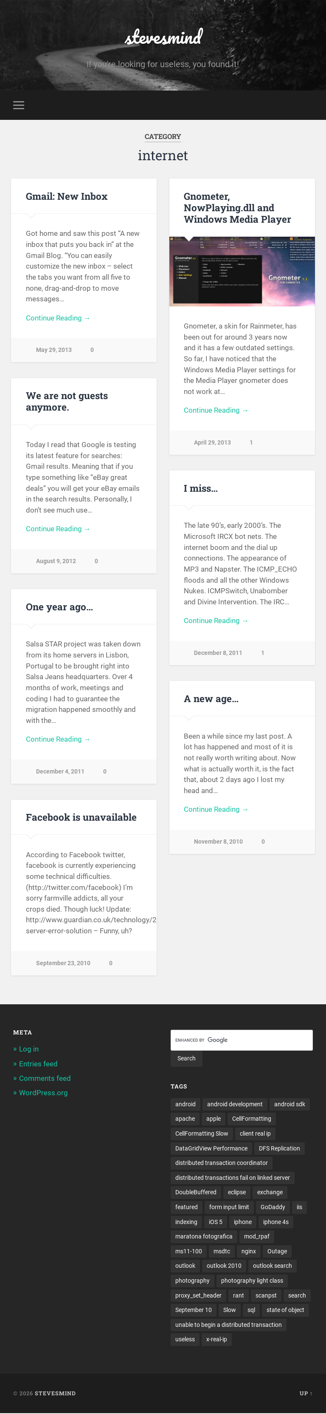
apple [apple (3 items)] (213, 1119)
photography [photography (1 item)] (192, 1281)
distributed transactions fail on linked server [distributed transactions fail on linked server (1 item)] (232, 1178)
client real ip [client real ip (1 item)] (255, 1133)
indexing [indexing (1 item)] (186, 1222)
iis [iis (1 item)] (299, 1207)
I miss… (201, 488)
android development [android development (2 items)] (235, 1104)
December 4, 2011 (60, 771)
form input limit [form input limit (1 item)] (229, 1207)
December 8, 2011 (218, 653)
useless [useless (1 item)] (185, 1340)
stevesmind (163, 36)
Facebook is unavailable (81, 816)
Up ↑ (306, 1394)
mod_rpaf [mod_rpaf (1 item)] (257, 1236)
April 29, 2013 (212, 442)
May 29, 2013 (54, 350)
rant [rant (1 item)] (238, 1295)
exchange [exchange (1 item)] (270, 1192)
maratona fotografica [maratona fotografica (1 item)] (204, 1236)
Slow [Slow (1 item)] (229, 1310)
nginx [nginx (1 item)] (249, 1251)
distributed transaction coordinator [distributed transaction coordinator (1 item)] (221, 1163)
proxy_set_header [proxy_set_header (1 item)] (198, 1295)
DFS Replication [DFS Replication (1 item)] (279, 1148)
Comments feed (45, 1078)
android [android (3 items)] (185, 1104)
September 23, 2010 (63, 963)
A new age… (211, 698)
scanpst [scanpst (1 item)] (266, 1295)
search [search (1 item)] (297, 1295)
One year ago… (59, 606)
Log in (29, 1049)
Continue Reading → (58, 318)
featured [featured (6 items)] (186, 1207)
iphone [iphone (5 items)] (243, 1222)
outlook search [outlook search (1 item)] (272, 1266)
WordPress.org (43, 1092)
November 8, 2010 (218, 841)
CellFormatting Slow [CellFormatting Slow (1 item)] (201, 1133)
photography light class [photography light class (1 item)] (252, 1281)
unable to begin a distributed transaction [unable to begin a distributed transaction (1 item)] (228, 1325)
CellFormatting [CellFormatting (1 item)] (251, 1119)
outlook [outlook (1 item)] (185, 1266)
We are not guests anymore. (67, 401)
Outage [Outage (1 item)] (277, 1251)
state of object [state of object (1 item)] (285, 1310)
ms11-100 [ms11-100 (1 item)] (188, 1251)
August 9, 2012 (56, 561)
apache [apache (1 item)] (185, 1119)
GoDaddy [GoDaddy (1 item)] (273, 1207)
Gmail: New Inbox (66, 196)
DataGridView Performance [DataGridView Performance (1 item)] (211, 1148)
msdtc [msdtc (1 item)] (222, 1251)
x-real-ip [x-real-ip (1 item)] (216, 1340)
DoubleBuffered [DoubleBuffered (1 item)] (195, 1192)
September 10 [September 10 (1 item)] (193, 1310)
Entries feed (38, 1064)
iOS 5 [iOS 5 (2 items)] (215, 1222)
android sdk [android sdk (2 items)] (289, 1104)
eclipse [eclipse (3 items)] (237, 1192)
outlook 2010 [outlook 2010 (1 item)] (224, 1266)
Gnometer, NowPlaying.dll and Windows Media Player (237, 207)
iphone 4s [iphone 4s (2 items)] (276, 1222)
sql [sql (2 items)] (251, 1310)
